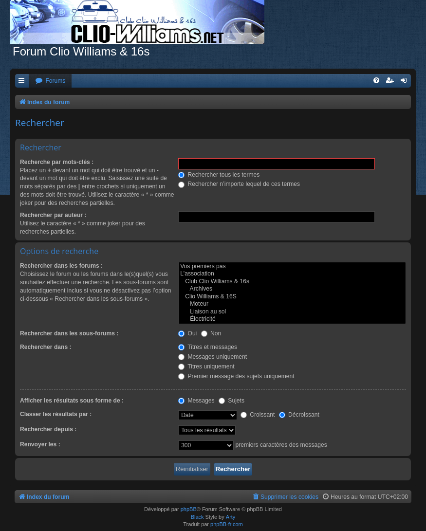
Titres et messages (207, 347)
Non (211, 333)
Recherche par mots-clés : (56, 162)
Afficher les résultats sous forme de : (72, 400)
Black (197, 517)
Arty (231, 517)
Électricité (292, 319)
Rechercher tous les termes (218, 174)
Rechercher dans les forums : (61, 265)
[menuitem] (50, 81)
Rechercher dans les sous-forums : (69, 333)
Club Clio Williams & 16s (292, 282)
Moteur (292, 304)
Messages (196, 400)
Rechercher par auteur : (53, 215)
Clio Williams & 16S (292, 297)
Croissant (258, 414)
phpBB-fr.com (226, 524)
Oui (187, 333)
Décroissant (299, 414)
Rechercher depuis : (48, 429)
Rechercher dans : (46, 347)
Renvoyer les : (40, 444)
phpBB (189, 509)
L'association (292, 274)
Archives (292, 289)
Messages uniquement (212, 356)
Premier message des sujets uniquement (236, 376)
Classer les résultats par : (56, 414)
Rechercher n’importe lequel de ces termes (239, 184)
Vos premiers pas (292, 267)
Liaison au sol (292, 312)
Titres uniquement (206, 366)
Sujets (231, 400)
